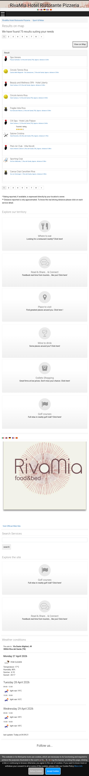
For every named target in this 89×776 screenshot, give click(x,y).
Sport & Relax (38, 20)
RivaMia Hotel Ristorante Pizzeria (16, 20)
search (7, 547)
